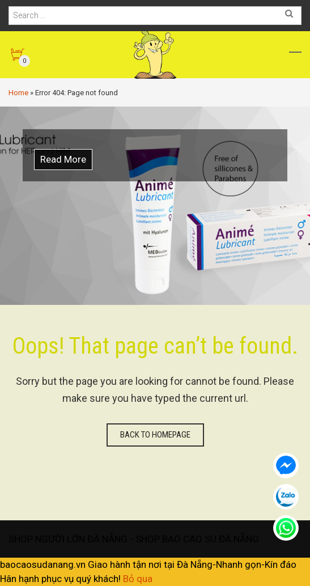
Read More (63, 159)
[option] (155, 206)
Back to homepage (155, 435)
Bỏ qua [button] (137, 578)
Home (18, 92)
